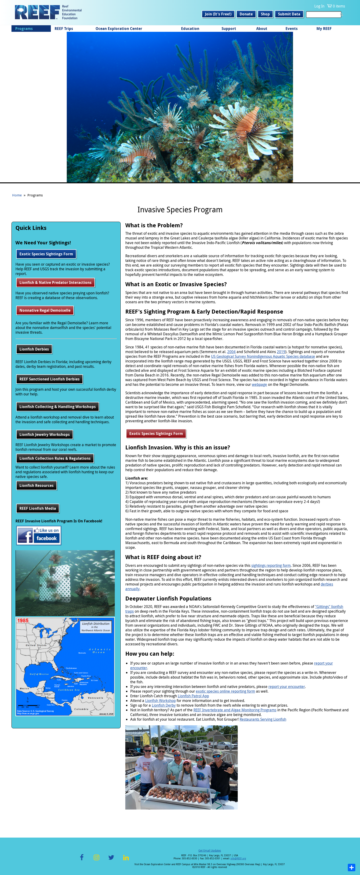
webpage (259, 384)
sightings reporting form (271, 565)
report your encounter (286, 686)
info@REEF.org (238, 858)
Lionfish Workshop (160, 700)
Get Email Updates (209, 850)
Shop (265, 14)
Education (190, 28)
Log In (319, 6)
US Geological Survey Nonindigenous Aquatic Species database (263, 356)
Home (17, 195)
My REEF (324, 28)
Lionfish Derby (164, 705)
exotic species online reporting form (225, 691)
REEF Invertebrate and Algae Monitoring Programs (234, 709)
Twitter (111, 860)
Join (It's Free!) (218, 14)
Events (292, 28)
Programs (24, 28)
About (261, 28)
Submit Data (289, 14)
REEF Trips (64, 28)
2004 (231, 351)
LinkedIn (126, 860)
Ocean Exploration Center (119, 28)
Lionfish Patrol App (193, 695)
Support (229, 28)
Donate (246, 14)
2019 (281, 351)
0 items (339, 6)
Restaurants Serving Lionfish (263, 719)
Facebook (81, 860)
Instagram (96, 860)
